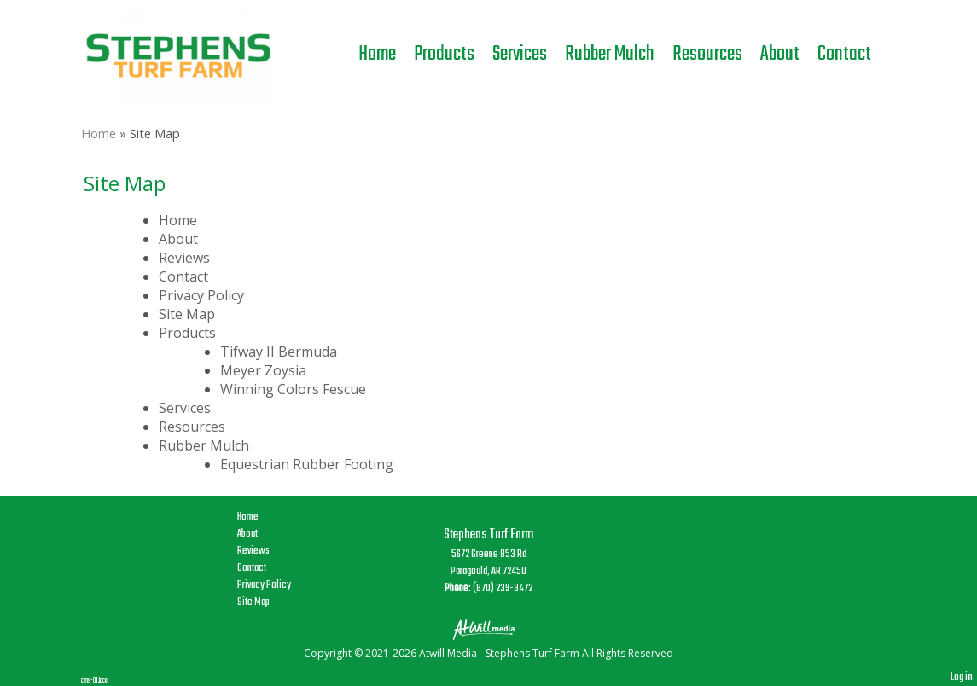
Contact (844, 54)
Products (444, 54)
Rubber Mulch (609, 54)
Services (519, 54)
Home (377, 54)
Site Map (187, 314)
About (780, 54)
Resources (707, 54)
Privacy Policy (201, 295)
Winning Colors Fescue (293, 389)
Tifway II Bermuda (278, 351)
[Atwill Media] (488, 628)
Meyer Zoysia (263, 370)
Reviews (184, 257)
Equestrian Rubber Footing (306, 464)
